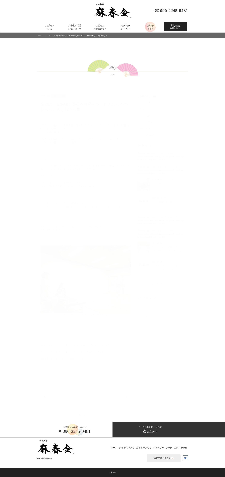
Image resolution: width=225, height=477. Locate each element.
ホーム (49, 26)
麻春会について (74, 26)
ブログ (150, 26)
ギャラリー (125, 26)
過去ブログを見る (164, 458)
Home (39, 35)
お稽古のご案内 (100, 26)
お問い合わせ (175, 27)
